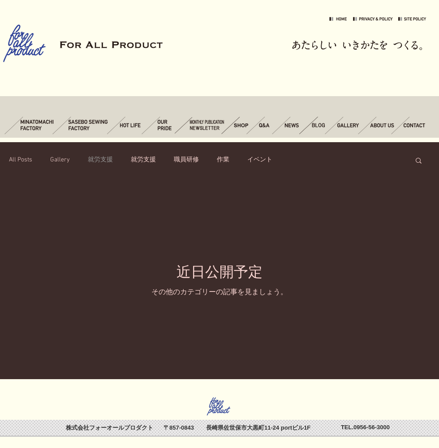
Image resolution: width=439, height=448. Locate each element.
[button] (418, 161)
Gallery (60, 160)
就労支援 (100, 160)
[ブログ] (315, 125)
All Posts (20, 160)
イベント (259, 160)
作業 (223, 160)
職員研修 (186, 160)
